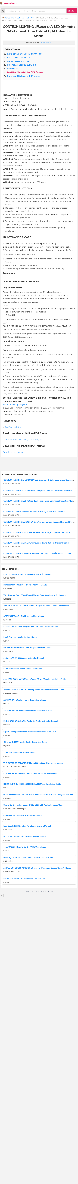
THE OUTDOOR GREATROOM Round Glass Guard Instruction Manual (33, 763)
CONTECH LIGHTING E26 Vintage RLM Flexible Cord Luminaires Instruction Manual (39, 501)
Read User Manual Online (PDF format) (25, 72)
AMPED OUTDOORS (11, 872)
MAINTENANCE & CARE (18, 61)
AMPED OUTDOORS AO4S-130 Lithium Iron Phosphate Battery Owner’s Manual (37, 868)
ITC (5, 788)
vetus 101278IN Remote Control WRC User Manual (24, 847)
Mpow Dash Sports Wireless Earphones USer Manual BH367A (29, 732)
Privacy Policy (40, 891)
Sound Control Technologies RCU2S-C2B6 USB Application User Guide (33, 805)
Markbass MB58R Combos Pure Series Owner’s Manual (27, 826)
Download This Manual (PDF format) (23, 76)
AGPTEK (7, 620)
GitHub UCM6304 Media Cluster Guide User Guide (25, 742)
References (12, 69)
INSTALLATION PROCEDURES (21, 65)
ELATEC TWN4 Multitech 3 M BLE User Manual (23, 669)
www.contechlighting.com (15, 404)
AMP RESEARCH (10, 693)
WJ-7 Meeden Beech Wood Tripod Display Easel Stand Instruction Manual (34, 595)
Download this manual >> (15, 452)
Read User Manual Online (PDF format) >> (22, 439)
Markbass (7, 830)
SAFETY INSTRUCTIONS (18, 58)
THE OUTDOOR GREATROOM (15, 767)
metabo (7, 662)
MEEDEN (7, 599)
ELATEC (7, 672)
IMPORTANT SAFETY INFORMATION (24, 54)
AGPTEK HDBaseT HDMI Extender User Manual (23, 616)
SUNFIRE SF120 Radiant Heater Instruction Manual (24, 700)
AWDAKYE (8, 609)
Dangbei (7, 588)
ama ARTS (8, 683)
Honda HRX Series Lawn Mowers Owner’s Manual (24, 836)
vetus (6, 851)
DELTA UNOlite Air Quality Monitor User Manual (24, 878)
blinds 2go (8, 861)
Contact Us (28, 891)
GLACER (7, 798)
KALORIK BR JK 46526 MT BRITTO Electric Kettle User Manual (30, 774)
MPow (6, 735)
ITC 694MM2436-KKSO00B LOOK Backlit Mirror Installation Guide (32, 784)
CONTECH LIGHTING (25, 18)
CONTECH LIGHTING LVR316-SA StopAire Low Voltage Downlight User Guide (36, 532)
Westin (6, 714)
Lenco (6, 630)
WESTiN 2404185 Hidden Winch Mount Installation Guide (27, 711)
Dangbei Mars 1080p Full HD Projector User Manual (25, 585)
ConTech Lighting (13, 427)
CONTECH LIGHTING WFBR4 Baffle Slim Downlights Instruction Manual (34, 511)
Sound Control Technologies (14, 809)
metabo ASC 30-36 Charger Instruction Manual (23, 658)
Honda (6, 840)
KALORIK (7, 777)
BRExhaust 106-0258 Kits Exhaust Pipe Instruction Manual (27, 648)
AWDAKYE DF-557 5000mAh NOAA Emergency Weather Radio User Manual (36, 606)
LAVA (6, 641)
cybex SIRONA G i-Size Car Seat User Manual (22, 816)
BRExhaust (8, 651)
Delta (6, 882)
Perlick (6, 725)
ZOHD (6, 756)
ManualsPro (9, 18)
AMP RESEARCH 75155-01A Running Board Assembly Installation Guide (33, 690)
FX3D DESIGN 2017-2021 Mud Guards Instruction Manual (27, 574)
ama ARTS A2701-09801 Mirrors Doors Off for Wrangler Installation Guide (34, 679)
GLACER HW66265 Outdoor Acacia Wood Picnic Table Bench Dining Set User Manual (39, 795)
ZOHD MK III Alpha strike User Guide (19, 753)
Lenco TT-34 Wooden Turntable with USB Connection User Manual (31, 627)
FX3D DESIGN (9, 578)
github (6, 746)
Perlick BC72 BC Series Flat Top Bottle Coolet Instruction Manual (30, 721)
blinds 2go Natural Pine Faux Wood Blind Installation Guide (28, 858)
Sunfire (7, 704)
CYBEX (6, 819)
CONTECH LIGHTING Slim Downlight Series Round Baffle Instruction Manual (36, 543)
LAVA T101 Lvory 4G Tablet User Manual (20, 637)
